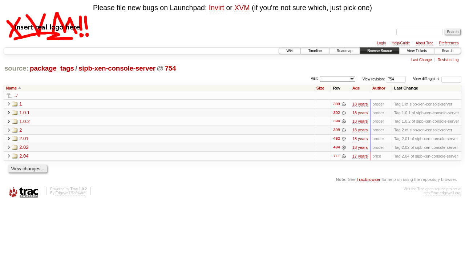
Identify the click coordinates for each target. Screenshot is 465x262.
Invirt (216, 8)
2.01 (23, 139)
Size (320, 88)
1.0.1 (24, 112)
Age (356, 88)
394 (336, 121)
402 (336, 139)
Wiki (289, 51)
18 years (360, 104)
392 (336, 113)
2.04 (23, 156)
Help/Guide (401, 43)
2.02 (23, 147)
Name (11, 88)
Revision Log (448, 60)
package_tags (52, 68)
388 (336, 104)
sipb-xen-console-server (116, 68)
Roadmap (344, 51)
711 (336, 156)
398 (336, 130)
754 (170, 68)
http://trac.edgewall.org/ (442, 193)
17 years (360, 156)
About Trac (424, 43)
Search (447, 51)
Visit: (315, 78)
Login (381, 43)
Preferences (449, 43)
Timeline (315, 51)
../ (16, 95)
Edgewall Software (70, 193)
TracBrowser (368, 180)
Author (378, 88)
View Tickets (417, 51)
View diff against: (437, 79)
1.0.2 (24, 121)
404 (336, 148)
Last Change (421, 60)
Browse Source (379, 51)
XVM (242, 8)
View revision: (374, 79)
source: (16, 68)
